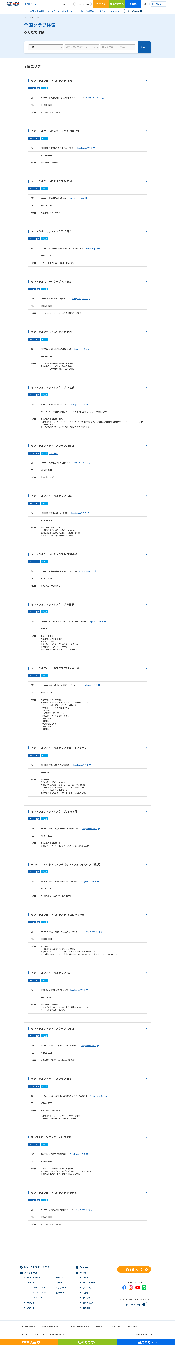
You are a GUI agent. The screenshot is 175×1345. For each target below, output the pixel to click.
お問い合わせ (132, 1326)
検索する (144, 47)
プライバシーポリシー (41, 1335)
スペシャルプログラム (38, 1293)
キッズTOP (62, 4)
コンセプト (87, 1277)
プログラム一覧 (36, 1298)
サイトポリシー (27, 1335)
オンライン (67, 11)
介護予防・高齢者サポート (79, 1326)
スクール (79, 11)
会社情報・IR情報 (28, 1326)
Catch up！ (115, 11)
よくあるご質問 (115, 1326)
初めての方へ (117, 4)
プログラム (31, 1282)
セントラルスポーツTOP (82, 4)
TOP (25, 17)
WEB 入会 (134, 1269)
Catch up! (85, 1267)
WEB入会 (101, 4)
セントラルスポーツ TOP (36, 1267)
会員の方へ (132, 4)
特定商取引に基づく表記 (58, 1335)
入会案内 (90, 11)
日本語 (158, 4)
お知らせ (101, 11)
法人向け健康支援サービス (52, 1326)
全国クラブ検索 (37, 11)
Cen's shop (134, 11)
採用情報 (99, 1326)
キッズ (83, 1272)
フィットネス (30, 1272)
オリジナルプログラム (38, 1287)
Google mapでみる (94, 97)
